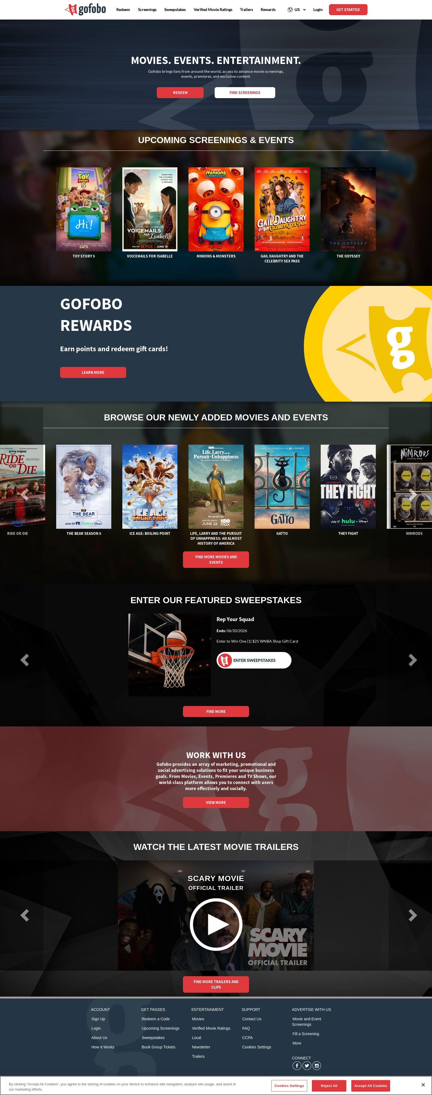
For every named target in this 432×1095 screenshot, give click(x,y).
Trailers (198, 1056)
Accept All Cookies (370, 1086)
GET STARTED (348, 9)
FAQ (246, 1028)
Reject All (329, 1086)
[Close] (423, 1085)
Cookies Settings (256, 1047)
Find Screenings (244, 92)
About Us (99, 1037)
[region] (216, 1085)
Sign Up (98, 1019)
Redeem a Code (156, 1019)
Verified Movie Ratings (211, 1028)
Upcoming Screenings (160, 1028)
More (297, 1043)
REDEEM (180, 92)
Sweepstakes (153, 1037)
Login (96, 1028)
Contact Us (251, 1019)
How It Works (102, 1047)
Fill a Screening (306, 1034)
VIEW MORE (216, 802)
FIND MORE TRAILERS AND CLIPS (216, 984)
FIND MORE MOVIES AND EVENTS (216, 559)
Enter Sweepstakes (247, 660)
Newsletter (201, 1047)
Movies (198, 1019)
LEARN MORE (93, 372)
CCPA (247, 1037)
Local (196, 1037)
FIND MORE (216, 711)
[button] (21, 915)
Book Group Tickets (158, 1047)
